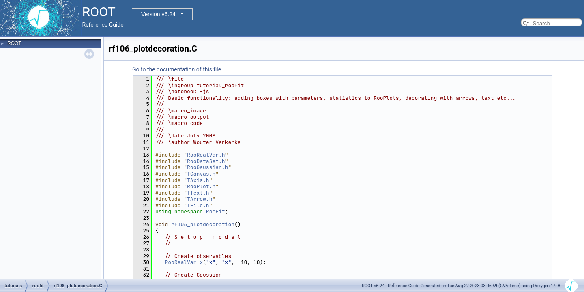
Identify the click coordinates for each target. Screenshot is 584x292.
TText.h (198, 192)
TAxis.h (198, 180)
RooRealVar (180, 262)
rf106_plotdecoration (202, 224)
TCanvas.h (201, 173)
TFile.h (198, 205)
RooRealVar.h (206, 154)
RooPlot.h (201, 186)
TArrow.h (199, 198)
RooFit (215, 211)
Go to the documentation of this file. (177, 69)
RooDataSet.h (206, 161)
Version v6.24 (158, 14)
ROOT (14, 43)
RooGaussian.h (207, 167)
